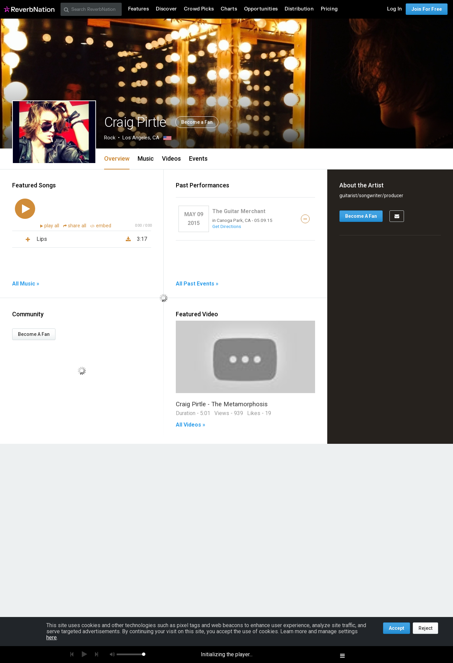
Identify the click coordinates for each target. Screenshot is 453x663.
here (51, 637)
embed (100, 226)
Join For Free (426, 9)
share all (75, 226)
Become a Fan (197, 122)
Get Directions (226, 226)
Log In (394, 9)
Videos (171, 158)
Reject (425, 628)
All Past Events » (197, 284)
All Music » (25, 284)
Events (198, 158)
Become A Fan (34, 334)
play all (52, 226)
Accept (396, 628)
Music (146, 158)
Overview (116, 158)
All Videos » (190, 425)
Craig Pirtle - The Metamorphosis (222, 404)
